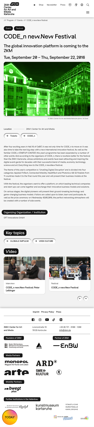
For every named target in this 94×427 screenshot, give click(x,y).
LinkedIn (61, 319)
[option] (24, 275)
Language (81, 5)
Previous (79, 298)
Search (87, 5)
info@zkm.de (65, 330)
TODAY (10, 417)
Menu (87, 12)
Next (85, 298)
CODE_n (31, 136)
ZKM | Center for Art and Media (40, 129)
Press (62, 5)
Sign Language (76, 5)
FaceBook (33, 319)
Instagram (40, 319)
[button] (47, 89)
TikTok (54, 319)
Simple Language (70, 5)
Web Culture (46, 241)
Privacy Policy (47, 312)
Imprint (36, 312)
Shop (41, 5)
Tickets (13, 136)
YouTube (47, 319)
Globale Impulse (19, 241)
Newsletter (52, 5)
